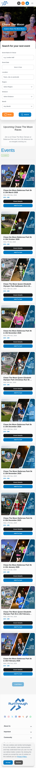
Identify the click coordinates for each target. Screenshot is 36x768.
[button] (18, 191)
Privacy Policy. (22, 756)
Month (4, 101)
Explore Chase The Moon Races (14, 29)
